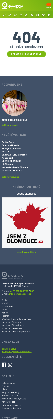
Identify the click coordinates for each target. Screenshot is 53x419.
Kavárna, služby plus (11, 408)
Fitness (5, 386)
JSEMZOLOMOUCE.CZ (13, 170)
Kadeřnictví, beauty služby (14, 398)
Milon (4, 389)
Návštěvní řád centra (11, 322)
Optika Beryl (8, 142)
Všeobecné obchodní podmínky (16, 318)
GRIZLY (5, 151)
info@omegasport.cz (20, 293)
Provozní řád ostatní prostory (16, 331)
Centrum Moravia (10, 145)
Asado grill (7, 157)
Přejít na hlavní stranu (26, 54)
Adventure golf (9, 401)
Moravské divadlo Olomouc (15, 167)
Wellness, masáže (10, 395)
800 (32, 291)
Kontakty (6, 303)
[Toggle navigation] (48, 6)
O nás (4, 309)
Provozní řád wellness (12, 328)
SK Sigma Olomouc (11, 148)
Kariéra (5, 312)
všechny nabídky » (26, 252)
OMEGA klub (7, 306)
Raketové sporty (10, 382)
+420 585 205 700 (19, 291)
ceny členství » (9, 348)
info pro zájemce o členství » (17, 351)
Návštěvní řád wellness (13, 325)
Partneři (5, 315)
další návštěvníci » (11, 176)
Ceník (4, 300)
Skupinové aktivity (10, 392)
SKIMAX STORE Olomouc (14, 154)
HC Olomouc (8, 164)
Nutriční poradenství (11, 404)
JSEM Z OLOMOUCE (11, 161)
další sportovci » (10, 125)
